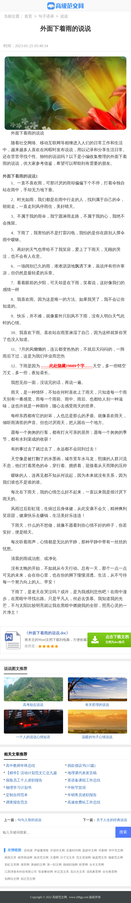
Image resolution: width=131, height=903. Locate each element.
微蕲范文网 (115, 857)
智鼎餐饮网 (45, 871)
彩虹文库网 (12, 864)
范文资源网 (83, 857)
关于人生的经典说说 (111, 820)
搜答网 (25, 864)
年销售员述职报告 (82, 795)
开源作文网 (57, 850)
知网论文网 (12, 879)
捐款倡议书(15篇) (81, 766)
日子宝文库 (67, 857)
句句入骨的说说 (29, 820)
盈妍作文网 (89, 850)
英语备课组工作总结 (83, 780)
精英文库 (10, 857)
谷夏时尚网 (73, 850)
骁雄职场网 (70, 864)
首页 (28, 16)
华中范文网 (116, 850)
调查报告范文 (17, 802)
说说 (64, 16)
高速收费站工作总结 (83, 802)
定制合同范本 (17, 795)
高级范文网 (59, 897)
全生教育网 (110, 871)
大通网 (54, 857)
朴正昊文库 (61, 871)
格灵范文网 (41, 857)
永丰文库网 (96, 864)
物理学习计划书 (18, 788)
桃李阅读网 (25, 857)
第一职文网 (54, 864)
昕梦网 (83, 864)
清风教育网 (93, 871)
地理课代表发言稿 (82, 773)
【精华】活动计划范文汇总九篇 (31, 773)
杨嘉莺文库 (99, 857)
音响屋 (28, 850)
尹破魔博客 (41, 850)
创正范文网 (28, 879)
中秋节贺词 (76, 788)
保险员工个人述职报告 (24, 780)
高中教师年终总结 (20, 766)
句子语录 (46, 16)
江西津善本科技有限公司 (21, 871)
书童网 (102, 850)
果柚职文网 (38, 864)
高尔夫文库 (77, 871)
